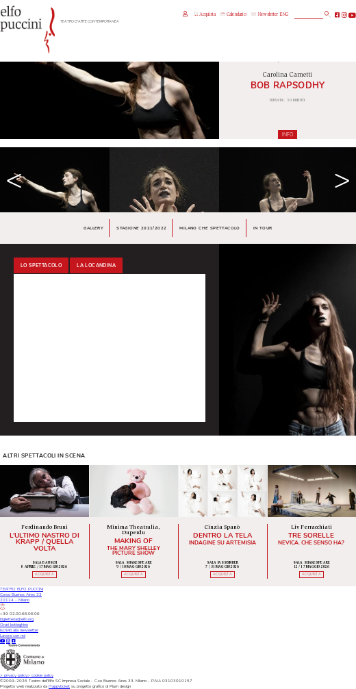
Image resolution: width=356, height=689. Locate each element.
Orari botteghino (14, 624)
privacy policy (13, 675)
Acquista (205, 14)
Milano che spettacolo (209, 228)
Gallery (93, 228)
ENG (283, 14)
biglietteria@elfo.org (17, 619)
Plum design (120, 686)
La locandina (96, 265)
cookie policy (40, 675)
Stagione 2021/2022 (141, 228)
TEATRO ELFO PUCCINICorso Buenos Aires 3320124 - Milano (21, 598)
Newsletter (264, 14)
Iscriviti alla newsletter (19, 630)
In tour (262, 228)
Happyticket (59, 686)
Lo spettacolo (41, 265)
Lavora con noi (12, 635)
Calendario (233, 14)
